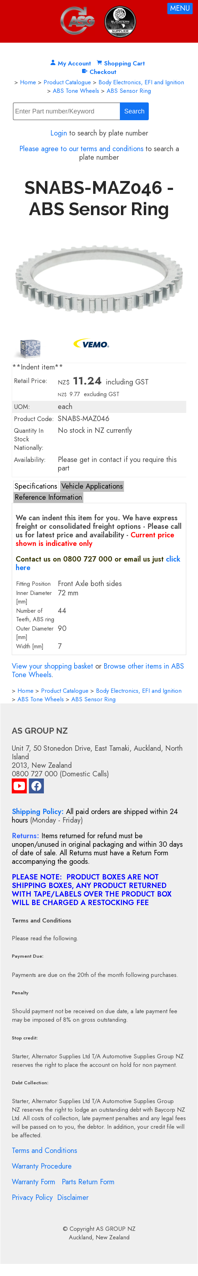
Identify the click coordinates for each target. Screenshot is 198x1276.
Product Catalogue (67, 82)
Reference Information (48, 497)
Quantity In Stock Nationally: (29, 439)
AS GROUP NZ (116, 1228)
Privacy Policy (32, 1197)
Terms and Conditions (44, 1150)
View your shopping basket (52, 666)
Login (58, 133)
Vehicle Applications (92, 486)
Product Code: (34, 419)
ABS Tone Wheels (76, 90)
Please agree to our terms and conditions (81, 149)
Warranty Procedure (42, 1166)
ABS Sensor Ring (129, 90)
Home (28, 82)
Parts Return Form (88, 1182)
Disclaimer (72, 1197)
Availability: (30, 459)
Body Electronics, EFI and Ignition (141, 82)
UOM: (22, 406)
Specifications (36, 486)
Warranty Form (33, 1182)
